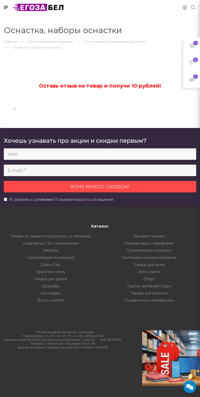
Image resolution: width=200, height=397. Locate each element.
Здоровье (50, 286)
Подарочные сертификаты (149, 300)
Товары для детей (50, 279)
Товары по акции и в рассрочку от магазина (50, 236)
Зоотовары (50, 293)
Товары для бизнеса (149, 293)
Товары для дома (149, 264)
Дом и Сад (50, 264)
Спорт (149, 279)
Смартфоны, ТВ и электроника (50, 243)
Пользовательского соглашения (84, 199)
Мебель (50, 250)
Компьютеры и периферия (149, 243)
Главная (10, 41)
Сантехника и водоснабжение (149, 257)
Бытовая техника (149, 236)
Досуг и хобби (50, 300)
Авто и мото (149, 272)
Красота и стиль (50, 272)
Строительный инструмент (50, 257)
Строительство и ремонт (148, 250)
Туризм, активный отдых (149, 286)
